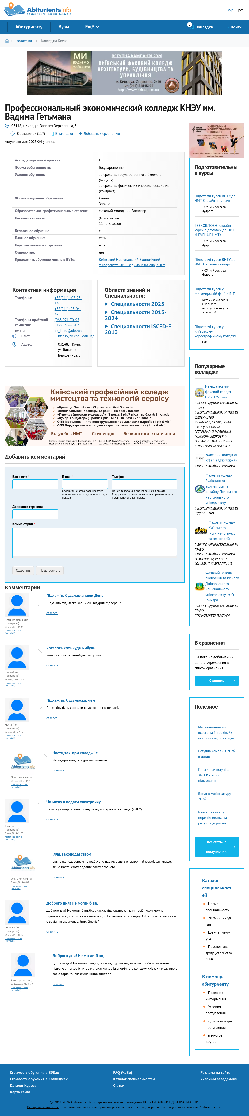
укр (230, 10)
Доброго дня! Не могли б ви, (72, 903)
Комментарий (23, 524)
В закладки (64, 133)
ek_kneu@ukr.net (68, 330)
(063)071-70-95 (67, 319)
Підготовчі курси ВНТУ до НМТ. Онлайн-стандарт (215, 261)
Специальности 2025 (138, 304)
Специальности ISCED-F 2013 (138, 329)
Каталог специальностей (216, 887)
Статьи (118, 1085)
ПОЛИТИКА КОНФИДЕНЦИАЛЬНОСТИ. (171, 1102)
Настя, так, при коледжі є (75, 753)
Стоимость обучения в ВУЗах (34, 1072)
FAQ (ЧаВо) (122, 1072)
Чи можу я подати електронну (73, 801)
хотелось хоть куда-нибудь (70, 648)
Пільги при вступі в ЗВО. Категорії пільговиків (213, 775)
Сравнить (216, 680)
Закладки (204, 27)
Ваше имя (20, 476)
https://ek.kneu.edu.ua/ (76, 336)
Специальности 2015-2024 (136, 315)
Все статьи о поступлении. (216, 847)
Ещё (89, 26)
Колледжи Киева (54, 40)
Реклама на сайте (215, 1072)
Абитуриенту (29, 26)
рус (240, 10)
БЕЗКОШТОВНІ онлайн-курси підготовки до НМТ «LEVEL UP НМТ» (215, 230)
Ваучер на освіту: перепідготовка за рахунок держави (212, 817)
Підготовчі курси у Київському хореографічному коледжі (215, 331)
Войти (236, 27)
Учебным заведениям (218, 1079)
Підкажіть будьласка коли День (74, 595)
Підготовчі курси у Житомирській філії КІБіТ (215, 291)
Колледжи (24, 40)
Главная (8, 40)
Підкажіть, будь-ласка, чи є (70, 700)
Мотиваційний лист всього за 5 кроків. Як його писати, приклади (216, 732)
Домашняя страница (27, 506)
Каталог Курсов (23, 1085)
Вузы (64, 26)
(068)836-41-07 (67, 325)
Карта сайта (20, 1091)
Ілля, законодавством (72, 854)
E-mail (68, 476)
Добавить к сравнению (102, 133)
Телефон (119, 476)
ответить (52, 613)
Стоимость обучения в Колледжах (39, 1079)
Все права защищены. (43, 1107)
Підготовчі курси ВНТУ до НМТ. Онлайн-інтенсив (215, 198)
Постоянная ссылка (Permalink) (13, 631)
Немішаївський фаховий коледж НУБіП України (218, 391)
